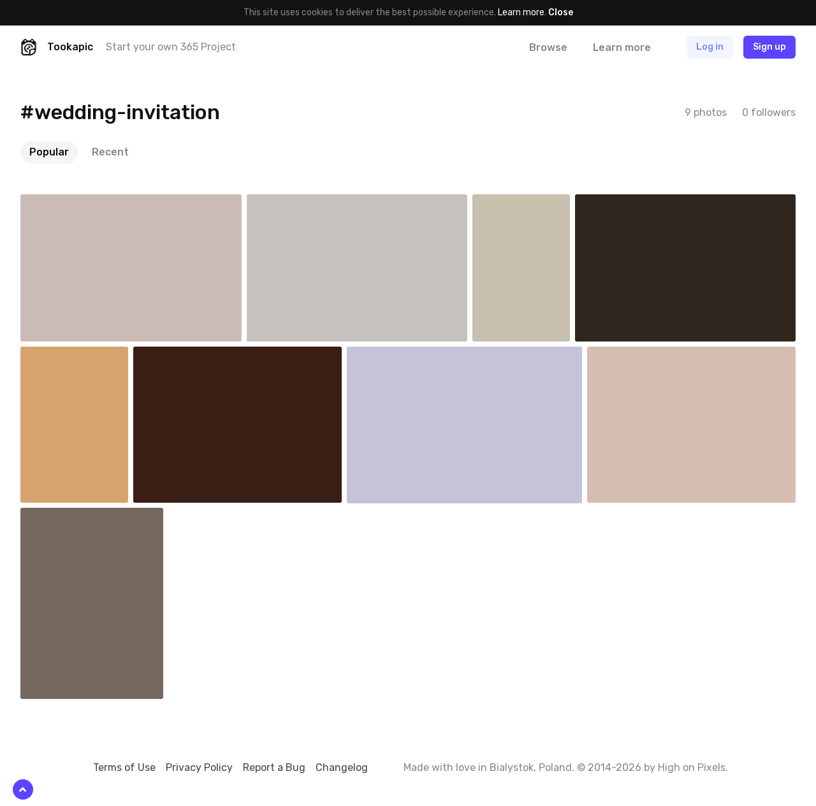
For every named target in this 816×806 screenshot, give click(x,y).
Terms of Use (124, 767)
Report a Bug (274, 767)
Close (560, 12)
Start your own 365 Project (171, 47)
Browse (548, 47)
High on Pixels (691, 767)
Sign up (769, 46)
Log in (710, 46)
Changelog (342, 767)
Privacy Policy (199, 767)
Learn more (521, 12)
